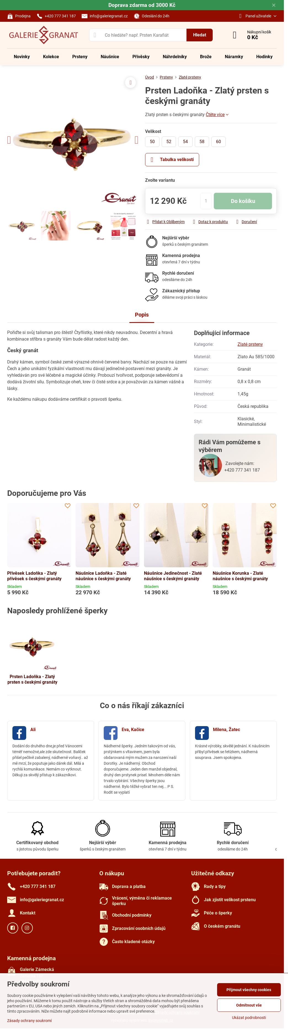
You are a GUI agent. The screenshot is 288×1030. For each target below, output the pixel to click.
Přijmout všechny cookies (248, 990)
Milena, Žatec (226, 729)
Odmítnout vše (249, 1005)
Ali (33, 729)
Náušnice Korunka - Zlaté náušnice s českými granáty (240, 576)
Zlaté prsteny (250, 344)
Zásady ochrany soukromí (29, 1020)
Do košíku (243, 201)
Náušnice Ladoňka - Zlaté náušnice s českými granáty (103, 576)
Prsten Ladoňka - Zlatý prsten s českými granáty (32, 679)
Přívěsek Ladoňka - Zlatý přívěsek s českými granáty (34, 576)
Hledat (199, 35)
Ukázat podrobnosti (249, 1017)
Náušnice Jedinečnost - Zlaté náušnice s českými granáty (173, 576)
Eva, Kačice (133, 729)
